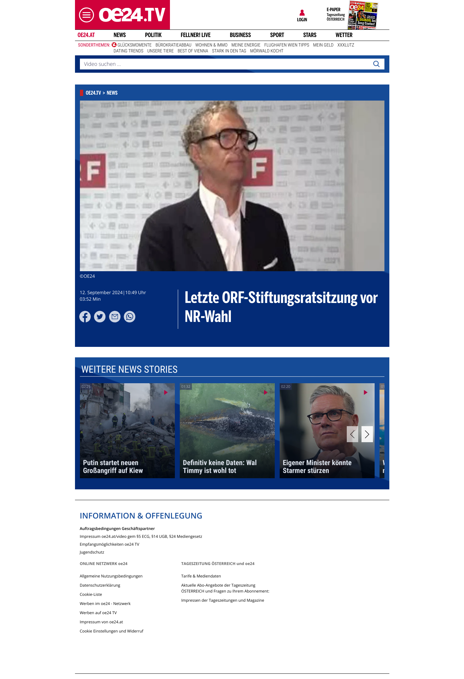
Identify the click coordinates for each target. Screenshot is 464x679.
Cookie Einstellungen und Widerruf (111, 631)
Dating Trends (128, 51)
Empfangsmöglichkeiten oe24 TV (109, 543)
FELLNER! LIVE (196, 35)
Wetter (344, 35)
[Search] (376, 64)
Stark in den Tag (229, 51)
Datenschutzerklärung (100, 585)
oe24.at (85, 35)
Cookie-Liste (91, 594)
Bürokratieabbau (174, 45)
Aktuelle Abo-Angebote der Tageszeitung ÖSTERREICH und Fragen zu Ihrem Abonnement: (225, 588)
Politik (153, 35)
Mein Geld (323, 45)
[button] (85, 15)
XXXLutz (346, 45)
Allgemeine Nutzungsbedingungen (111, 576)
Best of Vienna (192, 51)
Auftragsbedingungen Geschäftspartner (117, 528)
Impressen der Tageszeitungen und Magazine (222, 600)
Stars (310, 35)
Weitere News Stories (129, 369)
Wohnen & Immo (211, 45)
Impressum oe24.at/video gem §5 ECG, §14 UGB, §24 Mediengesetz (141, 536)
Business (240, 35)
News (120, 35)
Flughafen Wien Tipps (286, 45)
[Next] (367, 434)
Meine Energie (246, 45)
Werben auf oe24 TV (98, 612)
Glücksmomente (135, 45)
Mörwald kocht (267, 51)
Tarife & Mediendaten (201, 576)
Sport (277, 35)
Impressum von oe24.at (101, 622)
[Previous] (352, 434)
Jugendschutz (92, 551)
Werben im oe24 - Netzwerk (105, 603)
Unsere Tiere (160, 51)
